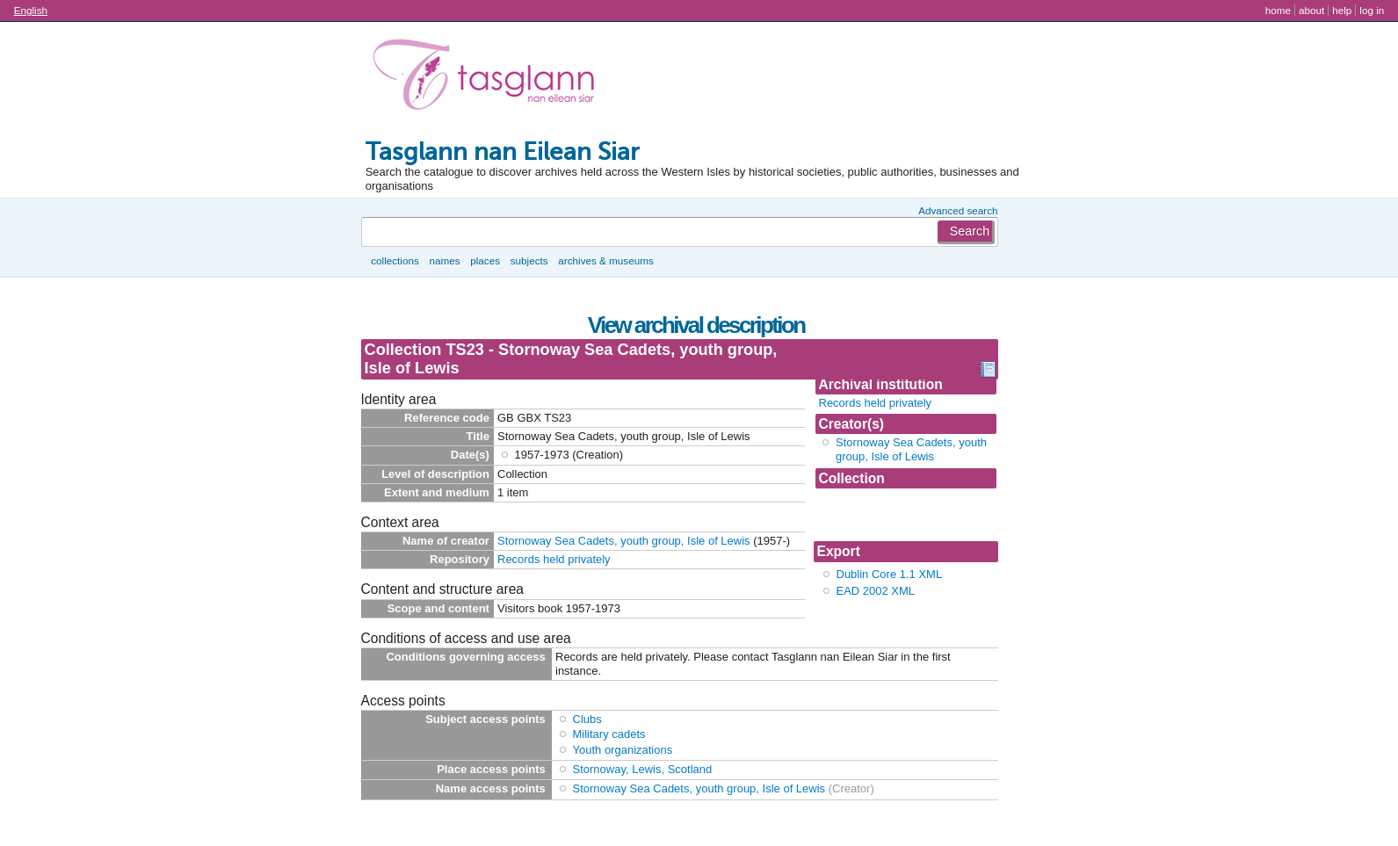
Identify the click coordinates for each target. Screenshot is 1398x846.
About (1311, 10)
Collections (395, 260)
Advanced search (957, 210)
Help (1341, 10)
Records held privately (875, 402)
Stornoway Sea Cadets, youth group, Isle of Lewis (911, 449)
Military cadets (609, 734)
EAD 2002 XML (876, 590)
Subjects (529, 260)
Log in (1371, 10)
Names (444, 260)
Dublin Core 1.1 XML (890, 574)
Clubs (587, 719)
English (30, 10)
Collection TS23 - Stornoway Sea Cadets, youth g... (899, 514)
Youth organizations (623, 749)
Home (1278, 10)
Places (485, 260)
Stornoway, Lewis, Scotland (643, 769)
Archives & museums (605, 260)
